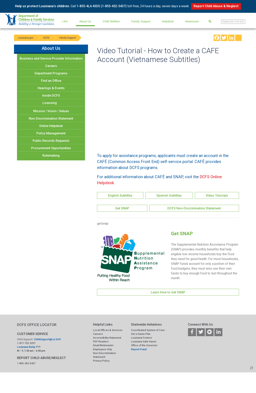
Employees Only (102, 349)
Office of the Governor (144, 345)
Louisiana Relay (26, 346)
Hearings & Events (51, 88)
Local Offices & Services (107, 330)
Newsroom (192, 21)
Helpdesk (168, 21)
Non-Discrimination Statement (51, 118)
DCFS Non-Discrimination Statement (194, 208)
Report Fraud (139, 349)
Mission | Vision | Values (51, 111)
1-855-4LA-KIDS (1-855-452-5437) (102, 6)
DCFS (46, 37)
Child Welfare (111, 21)
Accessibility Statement (107, 337)
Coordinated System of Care (148, 330)
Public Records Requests (51, 141)
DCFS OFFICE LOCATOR (36, 325)
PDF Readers (101, 341)
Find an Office (51, 81)
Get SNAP (122, 208)
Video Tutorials (217, 195)
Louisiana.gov (25, 37)
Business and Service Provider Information (51, 58)
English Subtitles (120, 195)
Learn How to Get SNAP (168, 292)
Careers (51, 66)
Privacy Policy (101, 360)
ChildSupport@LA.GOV (47, 339)
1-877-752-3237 (26, 343)
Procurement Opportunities (51, 148)
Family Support (140, 21)
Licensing (49, 103)
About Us (85, 21)
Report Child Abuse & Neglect (216, 6)
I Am (65, 21)
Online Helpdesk (51, 126)
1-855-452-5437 (26, 363)
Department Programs (51, 73)
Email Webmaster (103, 345)
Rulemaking (51, 155)
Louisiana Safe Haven (143, 341)
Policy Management (51, 133)
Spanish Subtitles (169, 195)
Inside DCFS (51, 95)
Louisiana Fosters (141, 337)
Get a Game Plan (140, 333)
